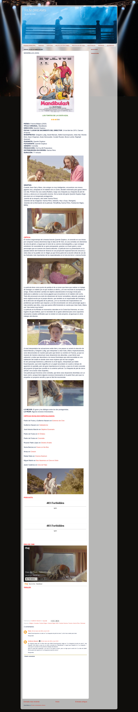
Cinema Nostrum (41, 456)
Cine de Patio (42, 465)
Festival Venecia (63, 623)
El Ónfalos (41, 434)
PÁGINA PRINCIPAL (30, 45)
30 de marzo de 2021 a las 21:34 (40, 631)
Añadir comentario (29, 656)
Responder (31, 635)
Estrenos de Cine (58, 421)
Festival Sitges (43, 623)
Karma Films (76, 623)
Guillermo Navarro (33, 641)
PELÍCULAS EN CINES (62, 45)
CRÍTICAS (50, 45)
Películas (82, 623)
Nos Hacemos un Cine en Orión (47, 460)
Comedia (36, 623)
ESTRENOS (110, 45)
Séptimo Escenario (47, 429)
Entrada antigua (81, 702)
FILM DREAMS (35, 10)
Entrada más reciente (32, 702)
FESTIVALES (91, 45)
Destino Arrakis (46, 443)
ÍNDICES (41, 45)
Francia (70, 623)
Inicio (57, 702)
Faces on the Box (42, 447)
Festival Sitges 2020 (53, 623)
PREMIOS (101, 45)
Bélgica (31, 623)
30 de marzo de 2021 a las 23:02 (49, 641)
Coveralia (41, 438)
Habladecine (43, 425)
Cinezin (33, 451)
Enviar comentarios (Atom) (38, 705)
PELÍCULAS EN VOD (78, 45)
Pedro (29, 631)
